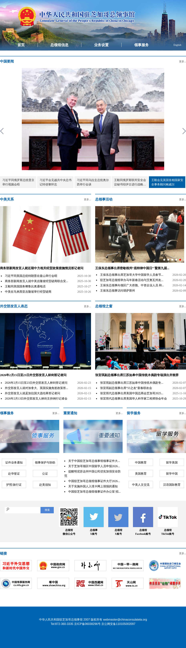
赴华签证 (14, 473)
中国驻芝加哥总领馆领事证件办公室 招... (94, 491)
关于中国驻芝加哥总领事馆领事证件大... (94, 460)
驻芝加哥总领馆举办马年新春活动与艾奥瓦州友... (131, 280)
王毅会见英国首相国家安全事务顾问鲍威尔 (167, 182)
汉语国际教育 (172, 484)
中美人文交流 (140, 484)
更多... (182, 61)
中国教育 (141, 462)
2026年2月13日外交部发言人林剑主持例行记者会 (36, 398)
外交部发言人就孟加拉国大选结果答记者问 (32, 393)
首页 (21, 45)
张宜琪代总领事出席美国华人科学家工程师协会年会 (133, 398)
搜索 (47, 509)
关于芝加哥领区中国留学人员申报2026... (94, 466)
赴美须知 (45, 484)
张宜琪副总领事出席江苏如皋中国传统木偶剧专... (131, 382)
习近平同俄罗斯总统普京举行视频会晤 (18, 182)
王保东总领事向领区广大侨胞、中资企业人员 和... (132, 285)
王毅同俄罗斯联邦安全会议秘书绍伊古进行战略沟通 (130, 182)
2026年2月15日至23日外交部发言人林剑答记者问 (33, 375)
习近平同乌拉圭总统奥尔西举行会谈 (93, 182)
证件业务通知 (14, 462)
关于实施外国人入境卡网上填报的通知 (93, 486)
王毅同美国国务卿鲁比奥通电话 (25, 286)
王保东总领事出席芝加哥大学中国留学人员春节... (131, 274)
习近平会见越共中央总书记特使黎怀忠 (56, 182)
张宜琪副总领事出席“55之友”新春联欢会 (126, 388)
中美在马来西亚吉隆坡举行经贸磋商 (28, 291)
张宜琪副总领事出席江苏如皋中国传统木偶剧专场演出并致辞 (137, 375)
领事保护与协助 (45, 462)
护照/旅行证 (14, 484)
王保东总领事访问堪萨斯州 (117, 290)
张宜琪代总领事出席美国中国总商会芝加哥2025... (131, 393)
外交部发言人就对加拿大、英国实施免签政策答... (36, 388)
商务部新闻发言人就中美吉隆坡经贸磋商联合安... (36, 281)
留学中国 (172, 473)
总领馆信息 (59, 45)
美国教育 (141, 473)
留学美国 (172, 462)
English (177, 45)
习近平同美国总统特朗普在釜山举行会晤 (31, 275)
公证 (45, 473)
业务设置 (101, 45)
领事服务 (141, 45)
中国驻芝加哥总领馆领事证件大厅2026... (94, 481)
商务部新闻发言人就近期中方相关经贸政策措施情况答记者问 (41, 268)
